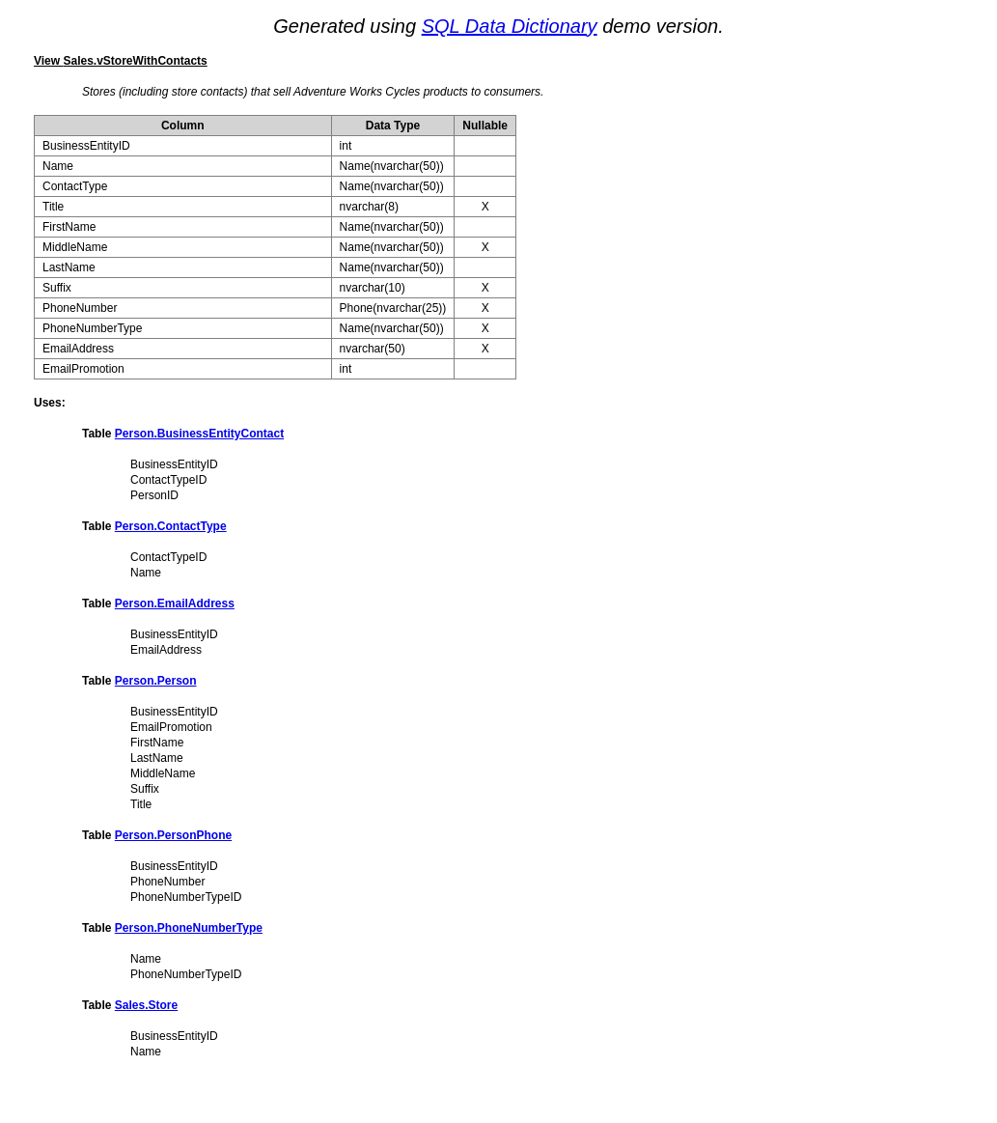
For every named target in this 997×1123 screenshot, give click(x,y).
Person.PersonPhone (173, 835)
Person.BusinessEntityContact (199, 433)
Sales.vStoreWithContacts (135, 61)
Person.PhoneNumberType (189, 928)
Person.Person (156, 681)
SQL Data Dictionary (509, 26)
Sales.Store (146, 1005)
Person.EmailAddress (175, 603)
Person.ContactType (171, 526)
